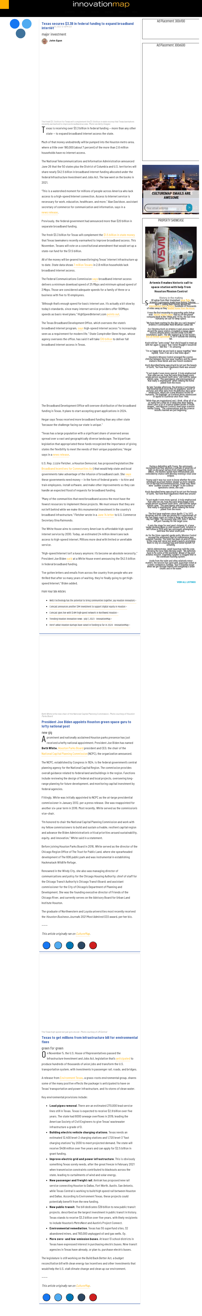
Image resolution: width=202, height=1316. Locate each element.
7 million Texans (83, 265)
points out (113, 314)
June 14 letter (106, 514)
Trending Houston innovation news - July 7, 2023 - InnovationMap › (81, 619)
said (69, 558)
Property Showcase (171, 220)
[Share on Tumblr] (81, 945)
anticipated (123, 1058)
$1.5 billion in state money (119, 235)
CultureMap (83, 933)
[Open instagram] (181, 4)
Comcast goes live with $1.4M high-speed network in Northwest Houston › (84, 613)
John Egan (55, 40)
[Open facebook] (161, 4)
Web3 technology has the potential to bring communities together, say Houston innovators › (93, 601)
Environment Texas (71, 1077)
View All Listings (186, 582)
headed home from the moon (180, 309)
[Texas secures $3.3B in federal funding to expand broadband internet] (89, 84)
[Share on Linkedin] (70, 945)
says (95, 279)
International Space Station (161, 306)
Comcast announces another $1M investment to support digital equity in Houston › (88, 607)
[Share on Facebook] (46, 945)
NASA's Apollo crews (163, 315)
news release (50, 212)
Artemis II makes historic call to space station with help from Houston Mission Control (171, 287)
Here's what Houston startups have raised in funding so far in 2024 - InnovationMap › (90, 625)
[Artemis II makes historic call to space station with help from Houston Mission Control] (171, 252)
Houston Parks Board (70, 748)
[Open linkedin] (192, 4)
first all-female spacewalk (158, 337)
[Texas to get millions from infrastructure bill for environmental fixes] (89, 992)
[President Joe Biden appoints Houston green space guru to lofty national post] (89, 674)
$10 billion (106, 339)
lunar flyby (185, 300)
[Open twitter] (171, 4)
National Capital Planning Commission (64, 753)
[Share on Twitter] (58, 945)
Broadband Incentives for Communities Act (67, 468)
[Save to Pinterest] (93, 945)
